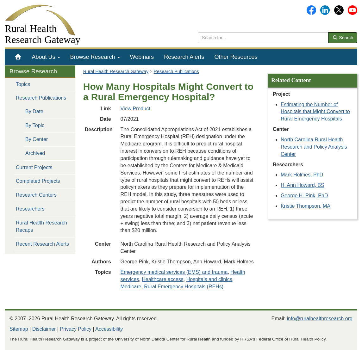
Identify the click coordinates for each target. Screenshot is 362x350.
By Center (36, 139)
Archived (35, 153)
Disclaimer (44, 329)
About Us (46, 57)
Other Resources (235, 57)
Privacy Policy (75, 329)
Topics (23, 84)
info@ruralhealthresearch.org (320, 318)
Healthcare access (163, 279)
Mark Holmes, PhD (302, 174)
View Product (135, 108)
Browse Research (95, 57)
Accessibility (109, 329)
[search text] (263, 37)
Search (342, 37)
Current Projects (34, 167)
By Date (34, 111)
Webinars (142, 57)
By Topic (34, 125)
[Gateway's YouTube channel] (352, 9)
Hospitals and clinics (209, 279)
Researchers (30, 209)
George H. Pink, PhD (304, 195)
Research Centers (36, 195)
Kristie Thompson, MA (305, 206)
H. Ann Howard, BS (302, 185)
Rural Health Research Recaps (41, 226)
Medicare (131, 286)
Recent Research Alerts (42, 244)
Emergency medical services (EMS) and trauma (174, 272)
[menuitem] (18, 57)
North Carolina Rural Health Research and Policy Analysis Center (314, 147)
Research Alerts (184, 57)
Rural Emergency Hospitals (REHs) (183, 286)
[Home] (18, 57)
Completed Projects (38, 181)
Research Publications (41, 98)
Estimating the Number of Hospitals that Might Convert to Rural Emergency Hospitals (315, 112)
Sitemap (18, 329)
